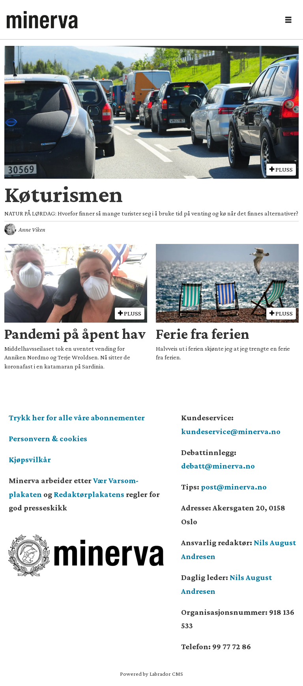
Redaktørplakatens (89, 494)
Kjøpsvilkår (30, 459)
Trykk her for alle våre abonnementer (77, 417)
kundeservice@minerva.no (231, 431)
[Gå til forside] (42, 20)
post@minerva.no (234, 486)
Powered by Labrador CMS (151, 674)
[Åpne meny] (288, 20)
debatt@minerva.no (218, 465)
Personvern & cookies (48, 438)
